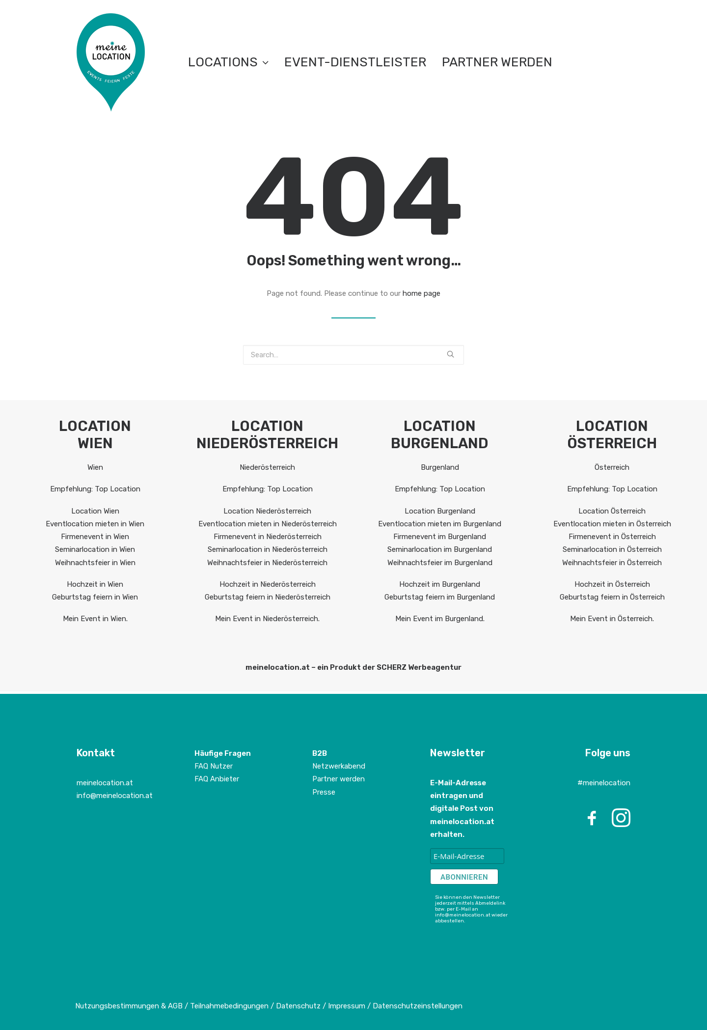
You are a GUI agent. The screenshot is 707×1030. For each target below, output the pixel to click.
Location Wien (95, 511)
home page (421, 293)
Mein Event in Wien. (95, 618)
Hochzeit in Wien (95, 584)
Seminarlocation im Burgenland (439, 549)
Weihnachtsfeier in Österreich (612, 562)
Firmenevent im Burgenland (439, 536)
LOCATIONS (228, 62)
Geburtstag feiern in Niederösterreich (267, 597)
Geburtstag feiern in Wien (95, 597)
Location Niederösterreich (267, 511)
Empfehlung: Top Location (95, 489)
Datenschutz (298, 1005)
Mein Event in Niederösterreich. (267, 618)
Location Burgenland (440, 511)
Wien (95, 467)
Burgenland (440, 467)
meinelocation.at (105, 782)
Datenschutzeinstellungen (417, 1005)
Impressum (347, 1005)
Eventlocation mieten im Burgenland (439, 523)
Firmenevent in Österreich (612, 536)
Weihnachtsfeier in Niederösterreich (267, 562)
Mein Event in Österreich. (612, 618)
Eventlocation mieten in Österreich (612, 523)
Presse (323, 792)
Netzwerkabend (338, 766)
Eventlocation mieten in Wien (95, 523)
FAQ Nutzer (213, 766)
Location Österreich (612, 511)
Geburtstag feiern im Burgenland (439, 597)
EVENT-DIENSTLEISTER (355, 62)
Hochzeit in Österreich (612, 584)
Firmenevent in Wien (95, 536)
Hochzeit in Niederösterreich (267, 584)
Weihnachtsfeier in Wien (95, 562)
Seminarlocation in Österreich (612, 549)
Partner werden (497, 62)
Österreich (612, 467)
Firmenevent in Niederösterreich (268, 536)
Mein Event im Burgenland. (440, 618)
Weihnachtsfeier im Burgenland (439, 562)
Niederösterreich (267, 467)
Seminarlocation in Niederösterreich (267, 549)
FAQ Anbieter (216, 778)
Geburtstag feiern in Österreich (612, 597)
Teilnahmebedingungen (229, 1005)
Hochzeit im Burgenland (439, 584)
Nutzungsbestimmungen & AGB (129, 1005)
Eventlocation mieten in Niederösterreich (267, 523)
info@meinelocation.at (115, 795)
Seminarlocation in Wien (95, 549)
